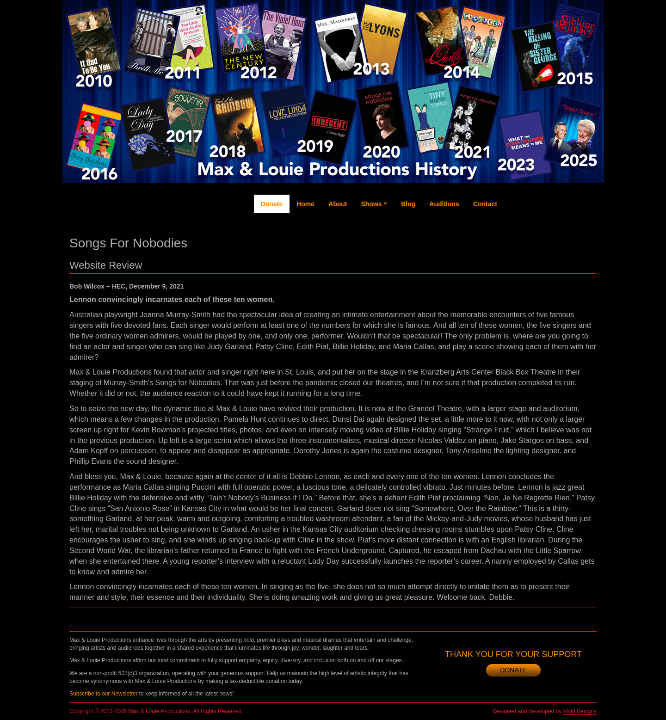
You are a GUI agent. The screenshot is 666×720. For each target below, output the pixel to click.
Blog (408, 204)
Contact (485, 204)
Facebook (513, 236)
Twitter (532, 227)
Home (305, 204)
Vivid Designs (580, 711)
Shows (371, 204)
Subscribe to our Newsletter (103, 693)
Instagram (569, 241)
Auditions (444, 204)
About (337, 204)
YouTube (550, 231)
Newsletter (587, 241)
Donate (272, 204)
